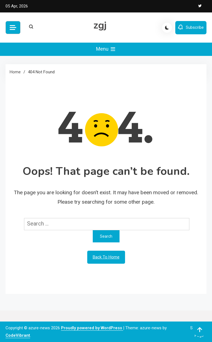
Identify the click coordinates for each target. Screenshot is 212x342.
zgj (100, 25)
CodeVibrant (18, 335)
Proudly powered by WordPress (92, 327)
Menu (106, 49)
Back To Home (106, 257)
